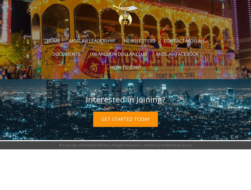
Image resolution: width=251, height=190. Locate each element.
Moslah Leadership (92, 41)
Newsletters (139, 41)
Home (53, 41)
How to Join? (125, 67)
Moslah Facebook (177, 54)
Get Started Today (125, 119)
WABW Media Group (176, 145)
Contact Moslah (184, 41)
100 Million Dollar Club (118, 54)
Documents (66, 54)
